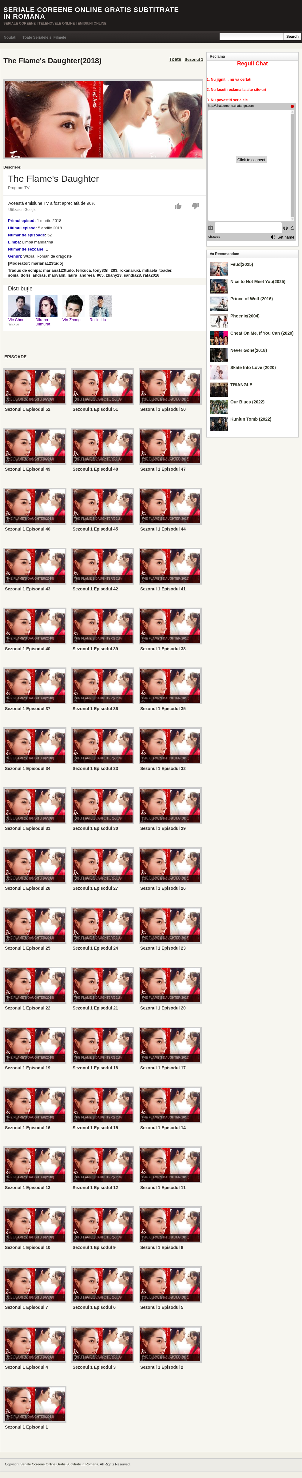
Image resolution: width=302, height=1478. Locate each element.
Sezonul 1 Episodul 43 (27, 588)
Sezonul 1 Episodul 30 (95, 828)
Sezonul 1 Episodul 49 (27, 469)
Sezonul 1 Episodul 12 (95, 1187)
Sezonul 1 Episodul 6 (94, 1307)
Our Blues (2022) (247, 401)
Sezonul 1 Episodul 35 (163, 708)
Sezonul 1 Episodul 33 (95, 768)
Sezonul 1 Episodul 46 (27, 529)
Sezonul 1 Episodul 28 (27, 888)
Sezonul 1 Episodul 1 (26, 1427)
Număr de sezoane (25, 249)
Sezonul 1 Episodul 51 (95, 409)
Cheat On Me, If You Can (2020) (262, 333)
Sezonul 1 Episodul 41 (163, 588)
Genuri (14, 256)
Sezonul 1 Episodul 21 (95, 1007)
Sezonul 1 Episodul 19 (27, 1067)
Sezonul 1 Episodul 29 (163, 828)
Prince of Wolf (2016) (251, 298)
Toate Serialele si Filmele (44, 37)
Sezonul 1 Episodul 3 (94, 1367)
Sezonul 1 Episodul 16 (27, 1127)
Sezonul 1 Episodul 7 (26, 1307)
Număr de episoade (26, 235)
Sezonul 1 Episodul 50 (163, 409)
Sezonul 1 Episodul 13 (27, 1187)
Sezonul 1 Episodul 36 (95, 708)
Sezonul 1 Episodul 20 (163, 1007)
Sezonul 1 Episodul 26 (163, 888)
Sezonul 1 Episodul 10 (27, 1247)
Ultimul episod (22, 228)
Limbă (14, 242)
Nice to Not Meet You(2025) (257, 281)
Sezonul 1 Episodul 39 (95, 648)
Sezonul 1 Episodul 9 (94, 1247)
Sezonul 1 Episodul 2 (161, 1367)
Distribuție (20, 289)
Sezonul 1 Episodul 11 (163, 1187)
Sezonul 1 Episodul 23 (163, 948)
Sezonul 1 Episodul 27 (95, 888)
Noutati (10, 37)
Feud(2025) (241, 264)
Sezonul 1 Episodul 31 (27, 828)
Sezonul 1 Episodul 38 (163, 648)
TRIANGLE (241, 384)
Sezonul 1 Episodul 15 (95, 1127)
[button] (178, 205)
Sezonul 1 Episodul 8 (161, 1247)
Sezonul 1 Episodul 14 (163, 1127)
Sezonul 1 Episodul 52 (27, 409)
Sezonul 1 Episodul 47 (163, 469)
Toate (175, 59)
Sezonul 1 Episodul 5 (161, 1307)
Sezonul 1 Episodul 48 (95, 469)
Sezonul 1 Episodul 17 (163, 1067)
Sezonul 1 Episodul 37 (27, 708)
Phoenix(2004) (245, 315)
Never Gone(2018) (248, 350)
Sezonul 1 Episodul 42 (95, 588)
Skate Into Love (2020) (253, 367)
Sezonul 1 (194, 59)
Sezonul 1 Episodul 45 (95, 529)
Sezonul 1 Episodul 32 (163, 768)
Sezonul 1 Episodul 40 (27, 648)
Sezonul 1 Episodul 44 (163, 529)
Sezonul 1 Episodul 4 (26, 1367)
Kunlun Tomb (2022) (251, 419)
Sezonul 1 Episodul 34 (27, 768)
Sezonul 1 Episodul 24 (95, 948)
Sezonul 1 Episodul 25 (27, 948)
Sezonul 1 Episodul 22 (27, 1007)
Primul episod (21, 220)
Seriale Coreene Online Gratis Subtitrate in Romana (91, 13)
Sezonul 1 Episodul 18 (95, 1067)
